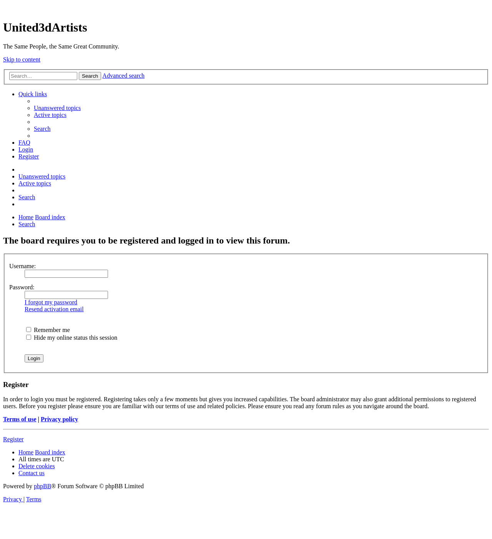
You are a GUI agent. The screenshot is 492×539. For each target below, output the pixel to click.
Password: (22, 287)
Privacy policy (59, 419)
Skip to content (21, 59)
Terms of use (20, 419)
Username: (22, 266)
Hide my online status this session (71, 337)
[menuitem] (57, 108)
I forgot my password (51, 302)
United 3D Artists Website (246, 7)
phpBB (42, 486)
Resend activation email (54, 309)
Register (13, 439)
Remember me (48, 330)
